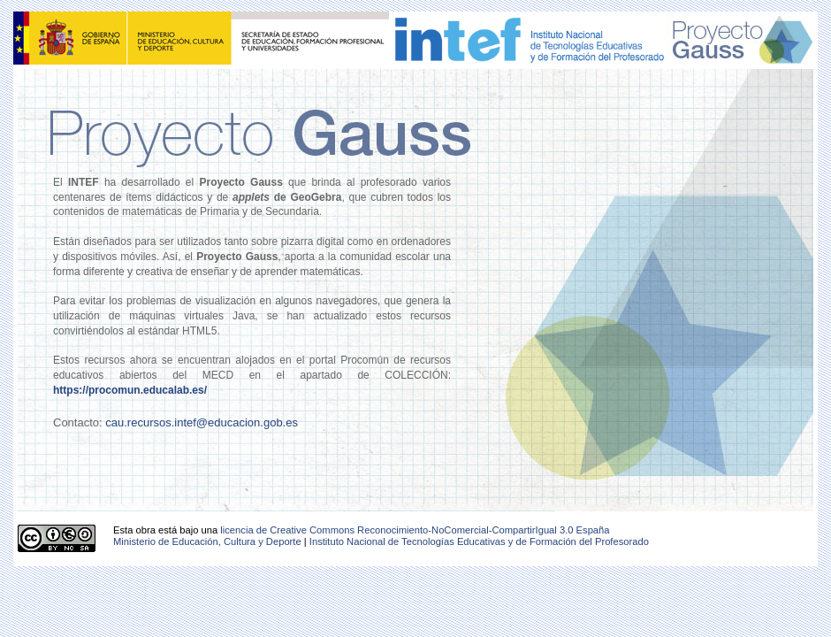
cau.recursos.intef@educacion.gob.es (201, 422)
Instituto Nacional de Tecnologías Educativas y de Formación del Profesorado (479, 541)
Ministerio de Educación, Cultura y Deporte (207, 541)
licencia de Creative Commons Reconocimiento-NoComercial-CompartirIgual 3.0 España (414, 530)
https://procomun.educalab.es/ (130, 390)
